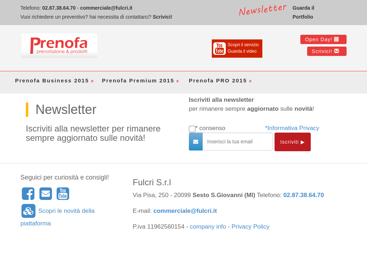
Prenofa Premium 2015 (141, 80)
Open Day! (322, 39)
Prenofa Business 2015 (55, 80)
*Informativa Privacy (292, 128)
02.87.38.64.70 (59, 8)
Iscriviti (292, 142)
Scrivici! (162, 17)
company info (208, 226)
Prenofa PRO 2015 (221, 80)
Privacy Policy (251, 226)
